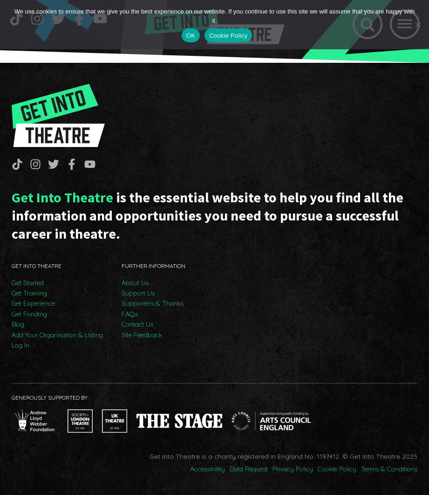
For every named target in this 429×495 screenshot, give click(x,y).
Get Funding (29, 314)
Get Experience (33, 303)
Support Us (138, 293)
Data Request (249, 469)
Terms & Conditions (389, 469)
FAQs (129, 314)
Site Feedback (142, 335)
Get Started (28, 283)
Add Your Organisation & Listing (57, 335)
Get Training (29, 293)
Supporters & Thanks (153, 303)
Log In (20, 345)
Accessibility (207, 469)
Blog (18, 324)
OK (190, 35)
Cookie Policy (337, 469)
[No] (417, 24)
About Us (135, 283)
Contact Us (137, 324)
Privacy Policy (292, 469)
